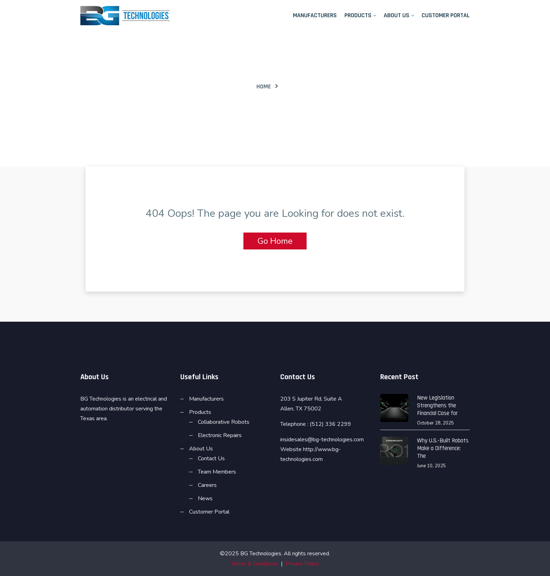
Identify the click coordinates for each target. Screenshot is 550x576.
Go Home (275, 241)
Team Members (217, 472)
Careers (207, 485)
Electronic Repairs (220, 435)
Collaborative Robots (223, 422)
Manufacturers (315, 15)
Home (263, 86)
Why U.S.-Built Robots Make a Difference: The (443, 448)
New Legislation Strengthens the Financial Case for (437, 405)
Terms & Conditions (254, 564)
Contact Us (211, 458)
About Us (396, 15)
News (205, 498)
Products (357, 15)
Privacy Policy (302, 564)
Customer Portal (446, 15)
